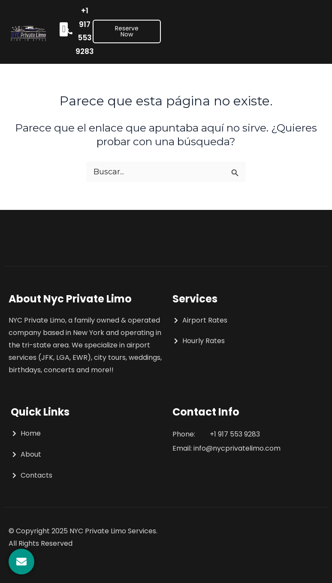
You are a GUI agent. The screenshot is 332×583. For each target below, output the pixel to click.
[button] (64, 29)
